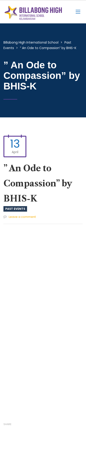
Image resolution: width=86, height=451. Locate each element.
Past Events (15, 209)
